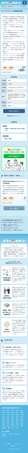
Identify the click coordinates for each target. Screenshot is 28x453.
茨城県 (12, 412)
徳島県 (3, 424)
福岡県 (21, 424)
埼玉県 (3, 414)
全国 (13, 427)
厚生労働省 (17, 434)
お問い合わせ (13, 446)
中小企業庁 (10, 434)
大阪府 (8, 420)
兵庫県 (12, 420)
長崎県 (8, 426)
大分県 (17, 426)
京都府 (3, 420)
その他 (17, 427)
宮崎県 (21, 426)
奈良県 (17, 420)
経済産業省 (4, 434)
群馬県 (21, 412)
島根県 (8, 422)
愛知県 (12, 418)
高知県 (17, 424)
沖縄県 (8, 427)
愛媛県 (12, 424)
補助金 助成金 (3, 6)
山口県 (21, 422)
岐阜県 (3, 418)
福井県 (12, 416)
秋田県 (21, 410)
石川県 (8, 416)
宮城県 (17, 410)
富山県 (3, 416)
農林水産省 (4, 436)
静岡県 (8, 418)
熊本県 (12, 426)
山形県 (3, 412)
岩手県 (12, 410)
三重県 (17, 418)
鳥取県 (3, 422)
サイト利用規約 (8, 443)
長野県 (21, 416)
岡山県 (12, 422)
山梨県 (17, 416)
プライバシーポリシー (17, 443)
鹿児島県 (4, 427)
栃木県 (17, 412)
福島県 (8, 412)
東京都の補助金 (10, 6)
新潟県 (22, 414)
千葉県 (8, 414)
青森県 (8, 410)
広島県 (17, 422)
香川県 (8, 424)
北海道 (3, 410)
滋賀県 (21, 418)
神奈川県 (17, 414)
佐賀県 (3, 426)
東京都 (9, 102)
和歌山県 (22, 420)
